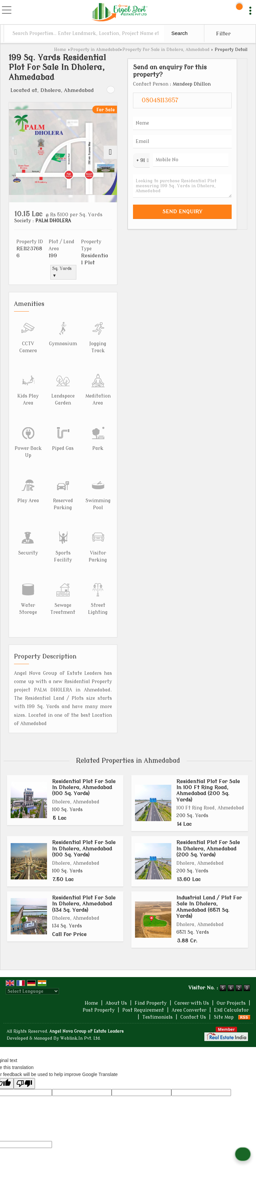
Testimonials (157, 1017)
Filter (223, 34)
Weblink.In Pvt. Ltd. (80, 1038)
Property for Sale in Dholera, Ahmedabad (165, 49)
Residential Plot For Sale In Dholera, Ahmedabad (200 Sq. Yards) (208, 848)
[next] (110, 152)
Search (179, 33)
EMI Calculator (231, 1010)
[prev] (15, 152)
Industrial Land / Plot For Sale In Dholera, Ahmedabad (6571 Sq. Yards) (209, 907)
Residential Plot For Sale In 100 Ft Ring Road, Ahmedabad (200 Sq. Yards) (208, 790)
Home (60, 49)
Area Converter (189, 1010)
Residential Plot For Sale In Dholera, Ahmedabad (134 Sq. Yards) (84, 904)
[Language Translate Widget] (32, 991)
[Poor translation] (24, 1083)
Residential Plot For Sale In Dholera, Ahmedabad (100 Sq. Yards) (84, 787)
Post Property (99, 1010)
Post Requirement (143, 1010)
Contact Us (193, 1017)
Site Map (224, 1017)
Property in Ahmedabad (95, 49)
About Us (116, 1003)
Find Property (151, 1003)
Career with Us (191, 1003)
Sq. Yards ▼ (62, 272)
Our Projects (231, 1003)
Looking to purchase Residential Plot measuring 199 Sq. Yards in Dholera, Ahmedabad (182, 186)
